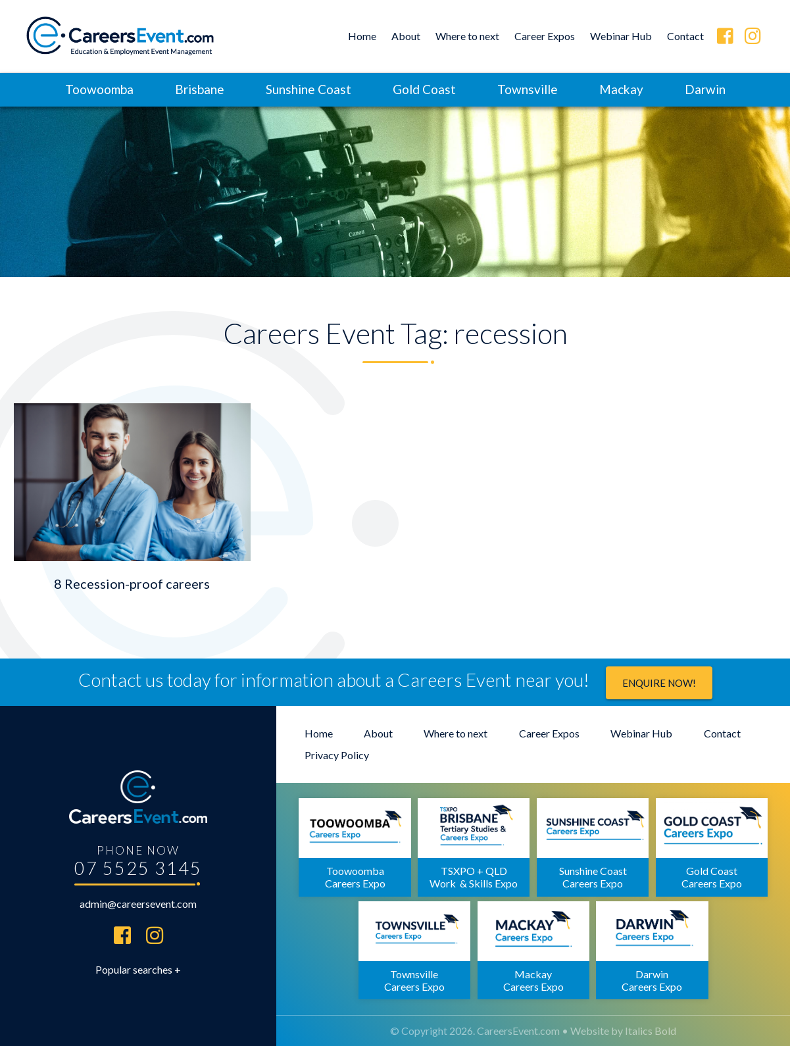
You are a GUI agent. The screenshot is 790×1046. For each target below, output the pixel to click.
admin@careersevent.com (138, 903)
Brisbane (199, 89)
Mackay (621, 89)
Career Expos (544, 36)
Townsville (527, 89)
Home (362, 36)
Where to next (467, 36)
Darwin (705, 89)
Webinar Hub (621, 36)
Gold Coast (424, 89)
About (405, 36)
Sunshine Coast (308, 89)
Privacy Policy (337, 755)
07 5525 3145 (138, 868)
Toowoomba (99, 89)
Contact (685, 36)
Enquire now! (659, 683)
